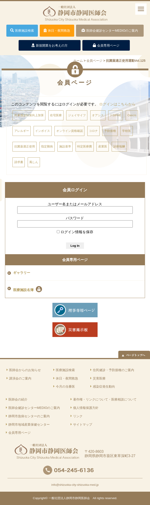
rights (100, 498)
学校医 (126, 131)
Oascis (131, 115)
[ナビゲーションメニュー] (141, 9)
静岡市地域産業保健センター (29, 424)
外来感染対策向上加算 (29, 115)
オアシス (98, 115)
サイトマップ (82, 424)
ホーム (78, 60)
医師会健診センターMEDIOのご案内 (34, 408)
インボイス (42, 131)
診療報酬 (119, 146)
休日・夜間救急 (67, 378)
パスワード (75, 218)
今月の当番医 (65, 386)
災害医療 (99, 378)
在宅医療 (56, 115)
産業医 (102, 146)
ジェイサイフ (77, 115)
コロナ (93, 131)
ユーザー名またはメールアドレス (75, 204)
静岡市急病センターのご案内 (29, 416)
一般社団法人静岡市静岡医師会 (69, 498)
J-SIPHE (115, 115)
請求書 (18, 162)
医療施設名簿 (27, 289)
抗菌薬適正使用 (24, 146)
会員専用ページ (75, 260)
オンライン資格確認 (69, 131)
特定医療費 (84, 146)
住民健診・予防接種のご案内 (113, 370)
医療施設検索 (65, 370)
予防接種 (110, 131)
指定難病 (47, 146)
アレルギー (21, 131)
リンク (78, 416)
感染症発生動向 (104, 386)
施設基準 (65, 146)
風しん (33, 162)
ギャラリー (21, 273)
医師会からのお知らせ (25, 370)
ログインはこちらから (117, 104)
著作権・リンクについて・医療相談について (105, 399)
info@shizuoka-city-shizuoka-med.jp (74, 484)
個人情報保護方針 (85, 408)
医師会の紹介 (17, 399)
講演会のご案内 (20, 378)
